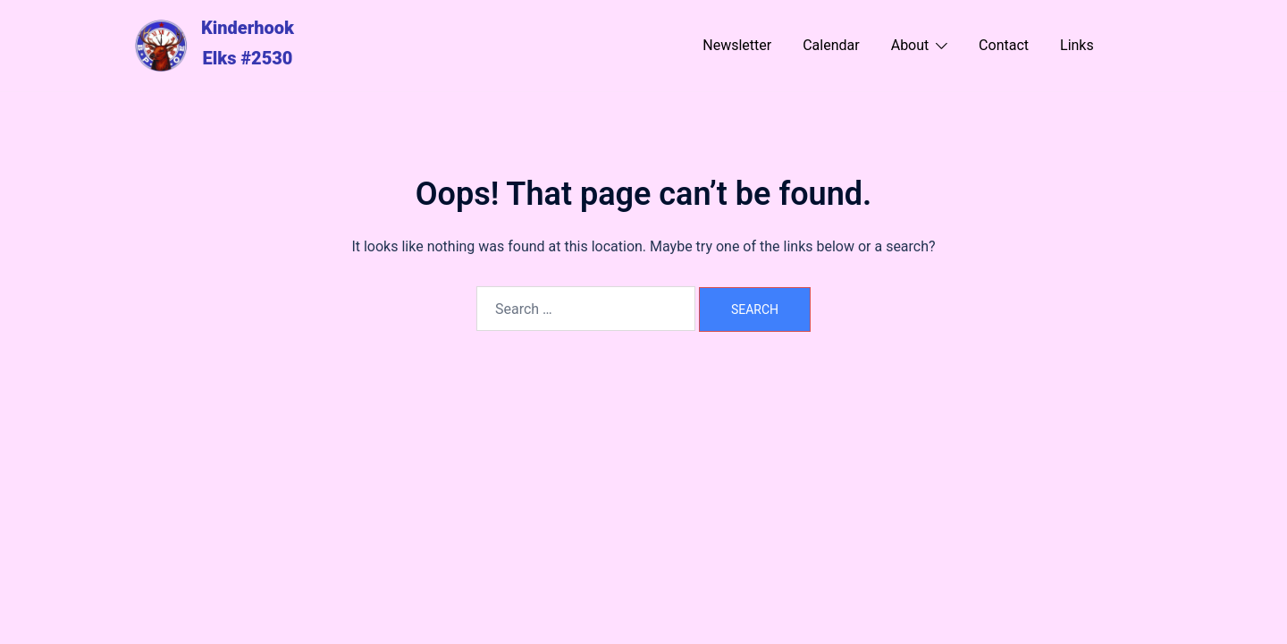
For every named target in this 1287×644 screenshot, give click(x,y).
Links (1077, 45)
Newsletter (736, 45)
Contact (1004, 45)
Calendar (831, 45)
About (910, 45)
